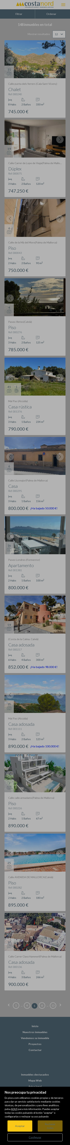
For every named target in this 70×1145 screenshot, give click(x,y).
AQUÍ (14, 1109)
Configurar (35, 1137)
